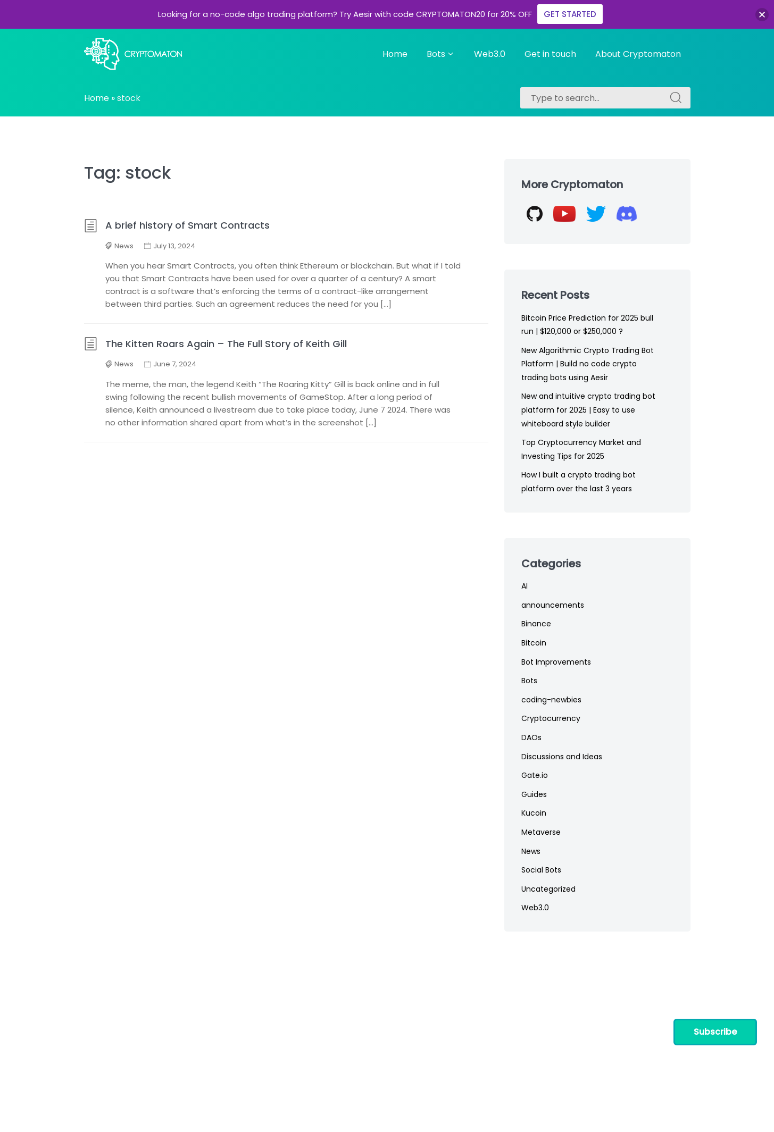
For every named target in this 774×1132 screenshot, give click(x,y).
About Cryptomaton (638, 54)
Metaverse (541, 832)
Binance (536, 623)
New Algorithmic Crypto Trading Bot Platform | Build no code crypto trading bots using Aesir (587, 364)
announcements (552, 605)
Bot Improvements (556, 662)
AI (524, 586)
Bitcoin (533, 643)
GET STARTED (570, 14)
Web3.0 (489, 54)
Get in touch (550, 54)
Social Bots (541, 870)
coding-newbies (551, 699)
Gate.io (534, 775)
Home (394, 54)
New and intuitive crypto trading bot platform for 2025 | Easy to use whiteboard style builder (588, 410)
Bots (441, 54)
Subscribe (715, 1032)
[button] (762, 14)
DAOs (531, 737)
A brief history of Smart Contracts (177, 225)
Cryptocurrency (550, 718)
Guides (534, 794)
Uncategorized (548, 889)
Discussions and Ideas (561, 756)
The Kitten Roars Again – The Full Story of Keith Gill (215, 343)
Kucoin (533, 813)
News (124, 246)
